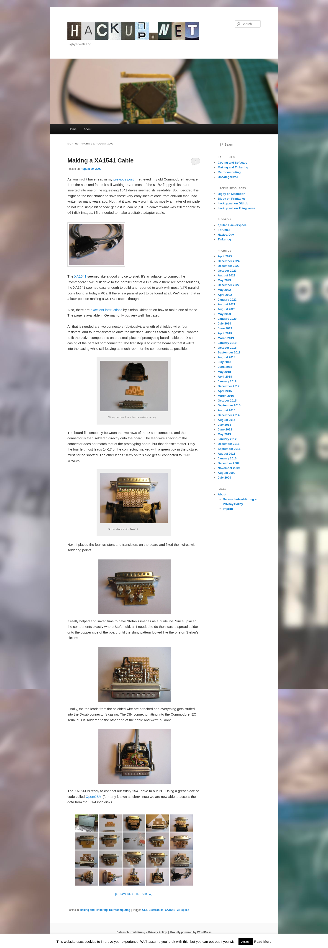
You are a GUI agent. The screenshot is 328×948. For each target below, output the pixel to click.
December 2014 (228, 415)
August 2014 (226, 420)
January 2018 (227, 381)
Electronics (156, 910)
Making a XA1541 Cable (100, 160)
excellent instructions (106, 310)
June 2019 (225, 328)
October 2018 (227, 347)
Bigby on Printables (232, 198)
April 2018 (225, 376)
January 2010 (227, 458)
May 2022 (224, 289)
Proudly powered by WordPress (191, 932)
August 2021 (226, 304)
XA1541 (80, 276)
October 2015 (227, 400)
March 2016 (226, 395)
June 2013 (225, 429)
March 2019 (226, 338)
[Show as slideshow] (134, 894)
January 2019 (227, 343)
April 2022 (225, 294)
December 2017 (228, 386)
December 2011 (228, 444)
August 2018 (226, 357)
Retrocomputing (119, 910)
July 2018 (224, 362)
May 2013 (224, 434)
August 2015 (226, 410)
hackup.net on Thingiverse (236, 208)
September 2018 (229, 352)
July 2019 (224, 323)
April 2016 (225, 391)
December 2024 (228, 261)
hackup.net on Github (233, 203)
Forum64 (224, 230)
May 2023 (224, 280)
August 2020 (226, 309)
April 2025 (225, 256)
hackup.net (85, 24)
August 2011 (226, 453)
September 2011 (229, 449)
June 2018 (225, 366)
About (87, 129)
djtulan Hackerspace (232, 225)
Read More (263, 941)
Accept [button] (245, 941)
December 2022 (228, 285)
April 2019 (225, 333)
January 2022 (227, 299)
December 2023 (228, 266)
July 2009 (224, 477)
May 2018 (224, 372)
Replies (183, 910)
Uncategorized (228, 177)
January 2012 (227, 439)
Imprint (228, 508)
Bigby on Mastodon (231, 194)
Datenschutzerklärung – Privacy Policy (141, 932)
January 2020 (227, 318)
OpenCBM (94, 797)
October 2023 (227, 270)
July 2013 (224, 424)
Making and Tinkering (93, 910)
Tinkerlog (224, 239)
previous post (123, 179)
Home (73, 129)
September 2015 (229, 405)
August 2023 (226, 275)
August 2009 (226, 472)
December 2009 (228, 463)
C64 (144, 910)
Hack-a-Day (226, 234)
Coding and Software (232, 162)
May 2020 (224, 314)
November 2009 (229, 468)
